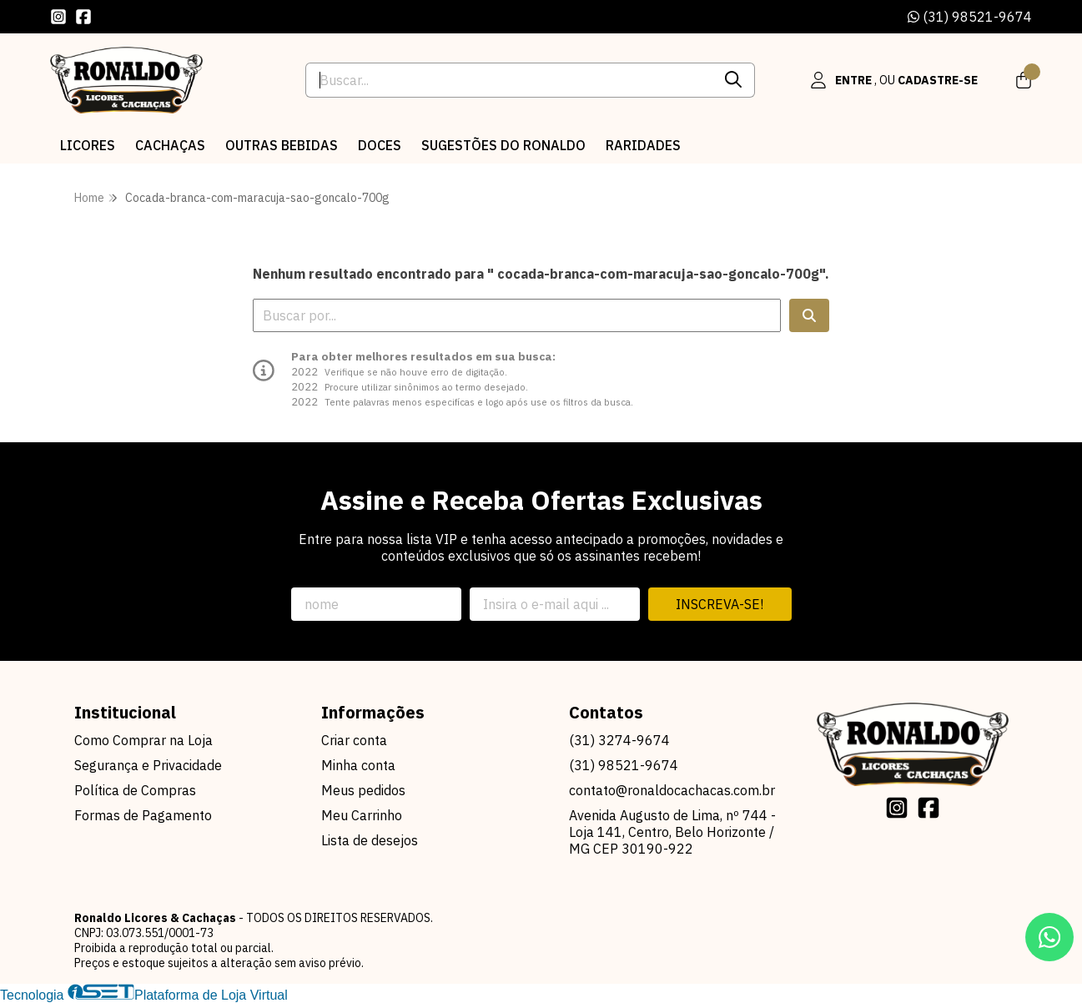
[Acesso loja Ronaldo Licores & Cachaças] (893, 80)
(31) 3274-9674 (619, 740)
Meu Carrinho (361, 815)
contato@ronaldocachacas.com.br (672, 790)
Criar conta (354, 740)
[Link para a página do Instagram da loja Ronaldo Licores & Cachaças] (58, 16)
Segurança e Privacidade (148, 765)
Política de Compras (135, 790)
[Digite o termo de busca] (509, 80)
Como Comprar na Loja (143, 740)
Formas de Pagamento (143, 815)
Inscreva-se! (719, 604)
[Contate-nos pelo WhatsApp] (1049, 937)
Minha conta (358, 765)
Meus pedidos (363, 790)
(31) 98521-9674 (970, 16)
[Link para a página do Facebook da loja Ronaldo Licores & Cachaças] (83, 16)
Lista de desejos (369, 840)
